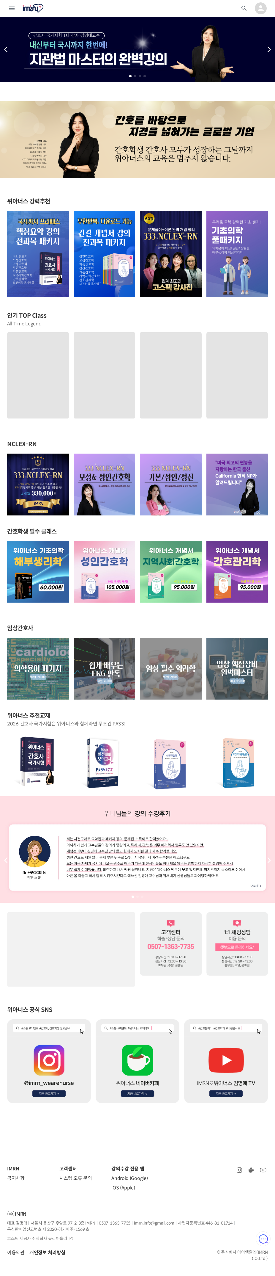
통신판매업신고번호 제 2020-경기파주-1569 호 (48, 1229)
